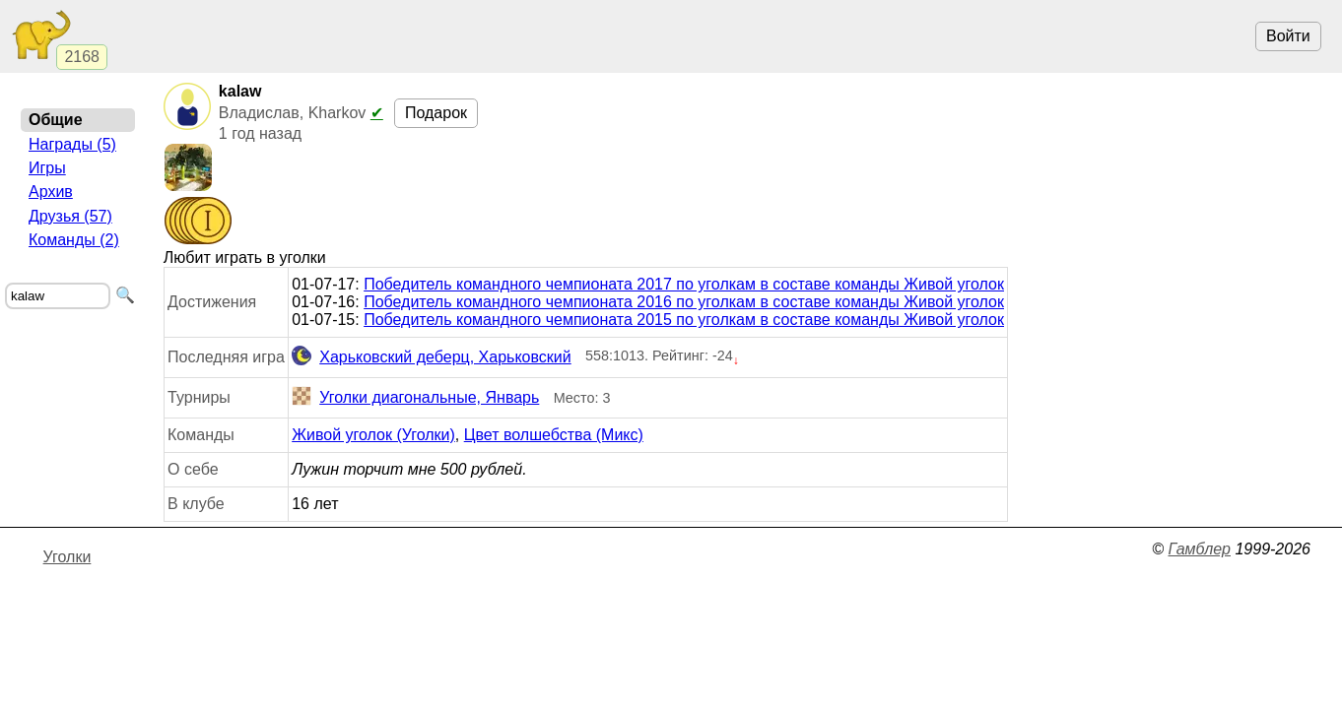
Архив (51, 191)
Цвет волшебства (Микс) (553, 434)
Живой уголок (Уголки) (373, 434)
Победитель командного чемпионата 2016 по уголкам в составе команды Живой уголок (684, 301)
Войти (1288, 36)
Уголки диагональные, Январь (415, 398)
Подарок (436, 112)
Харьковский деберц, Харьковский (431, 357)
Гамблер (1199, 549)
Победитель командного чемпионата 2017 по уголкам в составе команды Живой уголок (684, 284)
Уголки (67, 556)
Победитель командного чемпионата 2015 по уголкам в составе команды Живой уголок (684, 319)
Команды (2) (74, 239)
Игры (47, 168)
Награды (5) (72, 144)
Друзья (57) (70, 216)
